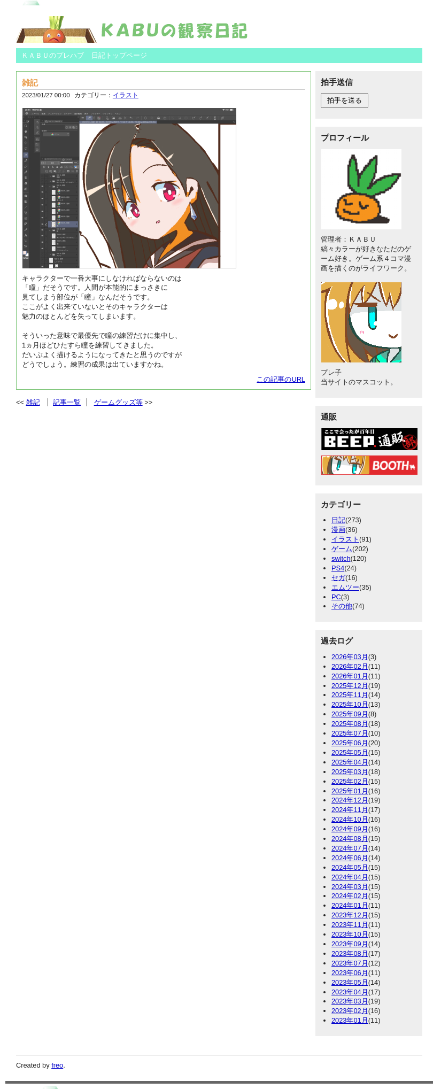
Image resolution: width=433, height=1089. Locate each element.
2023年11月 (349, 925)
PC (336, 597)
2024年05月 (349, 867)
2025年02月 (349, 781)
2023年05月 (349, 982)
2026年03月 (349, 657)
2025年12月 (349, 686)
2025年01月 (349, 791)
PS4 (337, 568)
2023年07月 (349, 963)
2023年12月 (349, 915)
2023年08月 (349, 953)
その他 (341, 606)
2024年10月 (349, 819)
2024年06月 (349, 858)
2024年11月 (349, 810)
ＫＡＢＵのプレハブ (52, 55)
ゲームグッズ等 (118, 402)
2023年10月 (349, 934)
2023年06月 (349, 973)
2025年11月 (349, 695)
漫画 (338, 530)
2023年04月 (349, 992)
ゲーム (341, 549)
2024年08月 (349, 839)
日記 (338, 520)
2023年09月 (349, 944)
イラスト (125, 95)
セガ (338, 578)
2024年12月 (349, 800)
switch (341, 558)
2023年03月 (349, 1001)
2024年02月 (349, 896)
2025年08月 (349, 724)
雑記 (30, 82)
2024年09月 (349, 829)
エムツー (345, 587)
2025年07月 (349, 733)
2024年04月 (349, 877)
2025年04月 (349, 762)
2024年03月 (349, 887)
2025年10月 (349, 704)
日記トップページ (119, 55)
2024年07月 (349, 848)
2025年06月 (349, 743)
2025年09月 (349, 714)
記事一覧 (67, 402)
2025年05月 (349, 752)
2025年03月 (349, 772)
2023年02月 (349, 1011)
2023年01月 (349, 1020)
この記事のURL (281, 379)
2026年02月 (349, 666)
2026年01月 (349, 676)
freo (57, 1065)
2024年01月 (349, 905)
